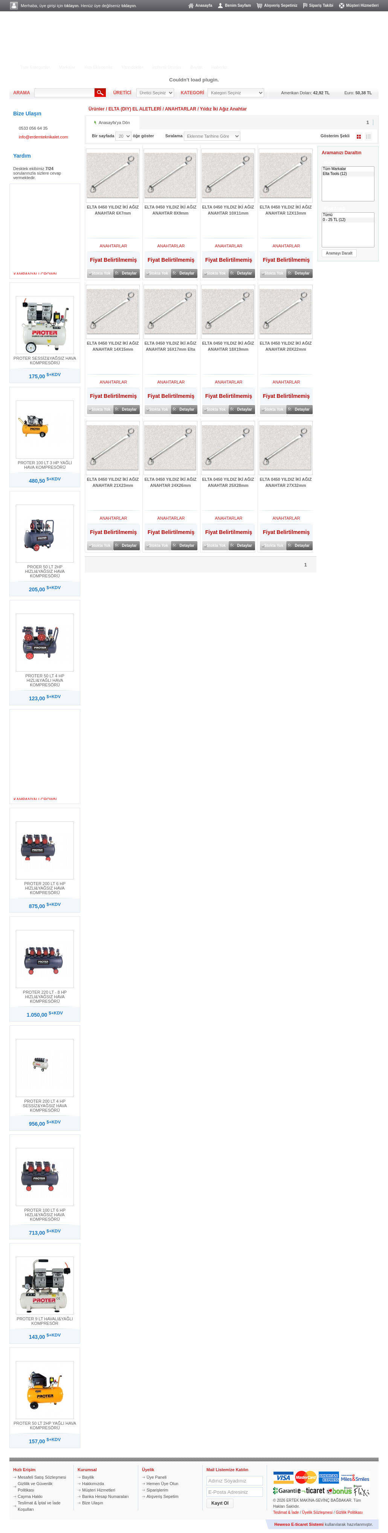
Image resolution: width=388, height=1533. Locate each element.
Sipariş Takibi (321, 5)
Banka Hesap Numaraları (105, 1496)
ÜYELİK (313, 60)
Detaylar (129, 273)
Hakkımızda (93, 1483)
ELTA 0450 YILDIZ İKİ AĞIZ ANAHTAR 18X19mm (228, 346)
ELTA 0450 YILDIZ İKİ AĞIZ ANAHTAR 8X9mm (171, 210)
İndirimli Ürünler (166, 67)
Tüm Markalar (348, 169)
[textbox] (64, 92)
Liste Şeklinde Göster (368, 136)
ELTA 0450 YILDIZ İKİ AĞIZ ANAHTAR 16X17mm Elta (171, 346)
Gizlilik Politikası (349, 1512)
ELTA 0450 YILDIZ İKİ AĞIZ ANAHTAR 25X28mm (228, 482)
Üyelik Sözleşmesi (317, 1512)
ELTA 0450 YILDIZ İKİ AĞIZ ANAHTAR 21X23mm (113, 482)
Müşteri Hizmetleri (362, 5)
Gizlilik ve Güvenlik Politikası (35, 1486)
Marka (329, 163)
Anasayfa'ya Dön (114, 122)
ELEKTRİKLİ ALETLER (43, 55)
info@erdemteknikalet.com (43, 137)
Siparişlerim (157, 1490)
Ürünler (97, 109)
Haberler (219, 67)
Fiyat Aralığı (335, 209)
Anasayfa (204, 5)
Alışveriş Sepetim (163, 1496)
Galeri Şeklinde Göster (359, 136)
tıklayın (71, 5)
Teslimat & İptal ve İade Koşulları (39, 1506)
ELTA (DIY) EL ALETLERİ (134, 109)
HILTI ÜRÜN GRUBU (157, 55)
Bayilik (196, 67)
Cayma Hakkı (30, 1496)
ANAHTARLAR (180, 109)
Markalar (67, 67)
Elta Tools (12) (348, 174)
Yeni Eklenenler (98, 67)
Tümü (348, 215)
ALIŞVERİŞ (270, 60)
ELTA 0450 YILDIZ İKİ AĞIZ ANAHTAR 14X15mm (113, 346)
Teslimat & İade (286, 1512)
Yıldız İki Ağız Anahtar (223, 109)
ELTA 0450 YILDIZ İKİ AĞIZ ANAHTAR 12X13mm (286, 210)
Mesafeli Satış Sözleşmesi (42, 1477)
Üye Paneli (157, 1477)
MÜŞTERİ (361, 60)
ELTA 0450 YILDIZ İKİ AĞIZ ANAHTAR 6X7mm (113, 210)
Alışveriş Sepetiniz (280, 5)
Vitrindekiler (132, 67)
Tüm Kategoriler (35, 67)
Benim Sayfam (238, 5)
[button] (339, 253)
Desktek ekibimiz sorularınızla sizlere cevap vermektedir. (37, 173)
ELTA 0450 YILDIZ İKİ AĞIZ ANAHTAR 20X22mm (286, 346)
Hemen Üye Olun (162, 1483)
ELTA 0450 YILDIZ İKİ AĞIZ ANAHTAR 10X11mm (228, 210)
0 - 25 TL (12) (348, 220)
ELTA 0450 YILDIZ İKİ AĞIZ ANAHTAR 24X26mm (171, 482)
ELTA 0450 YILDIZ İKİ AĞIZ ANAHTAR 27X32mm (286, 482)
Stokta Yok (100, 273)
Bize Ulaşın (92, 1503)
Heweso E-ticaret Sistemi (299, 1524)
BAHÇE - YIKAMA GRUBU (101, 55)
